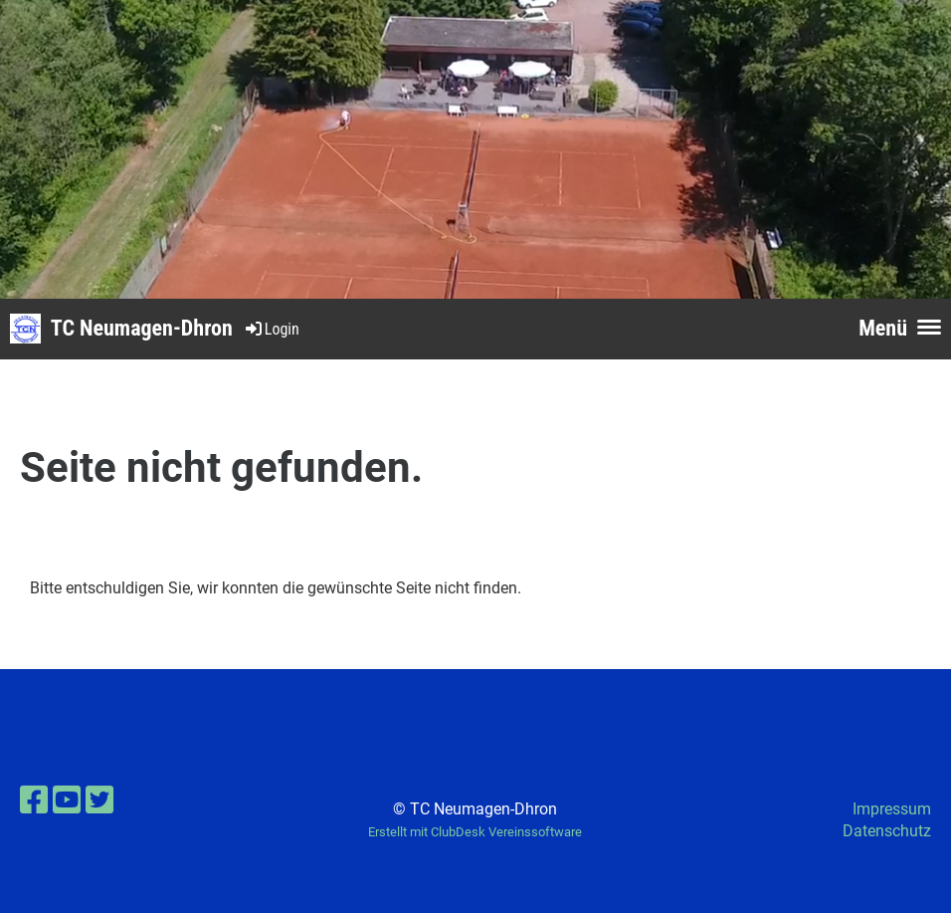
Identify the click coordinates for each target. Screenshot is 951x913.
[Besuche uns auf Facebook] (34, 800)
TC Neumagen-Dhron (142, 328)
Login (271, 329)
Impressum (892, 808)
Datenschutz (887, 830)
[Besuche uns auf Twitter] (99, 800)
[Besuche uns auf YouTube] (67, 800)
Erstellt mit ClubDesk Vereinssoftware (475, 831)
